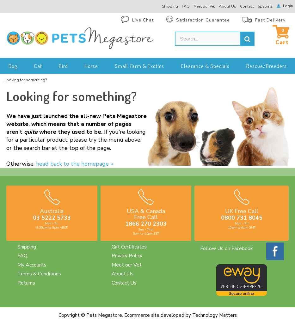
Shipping (26, 246)
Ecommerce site (141, 315)
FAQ (22, 255)
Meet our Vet (127, 264)
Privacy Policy (127, 255)
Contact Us (124, 282)
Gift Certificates (129, 246)
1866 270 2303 (146, 224)
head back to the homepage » (74, 164)
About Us (122, 273)
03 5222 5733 (52, 218)
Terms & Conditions (39, 273)
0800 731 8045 (241, 218)
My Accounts (31, 264)
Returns (26, 282)
